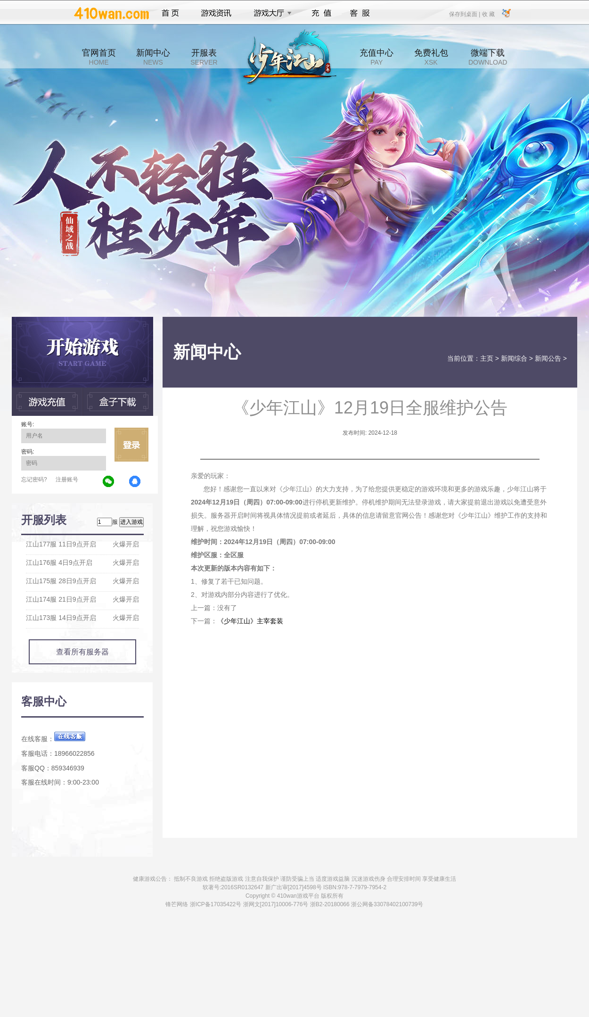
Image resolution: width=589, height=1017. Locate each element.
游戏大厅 (270, 13)
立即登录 (131, 445)
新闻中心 (153, 57)
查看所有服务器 (82, 652)
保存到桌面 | (465, 13)
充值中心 (376, 57)
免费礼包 (431, 57)
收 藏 (488, 13)
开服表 (203, 57)
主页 (486, 358)
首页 (170, 13)
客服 (360, 13)
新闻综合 (514, 358)
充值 (321, 13)
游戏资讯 (216, 13)
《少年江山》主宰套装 (250, 621)
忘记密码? (34, 479)
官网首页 (99, 57)
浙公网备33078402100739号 (387, 904)
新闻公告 (548, 358)
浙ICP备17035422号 (215, 904)
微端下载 (487, 57)
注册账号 (67, 479)
